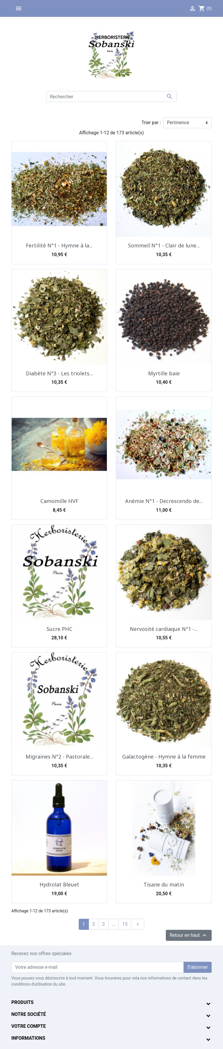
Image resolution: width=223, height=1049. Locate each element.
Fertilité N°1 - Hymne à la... (59, 245)
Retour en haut (189, 935)
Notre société (28, 1014)
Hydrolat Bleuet (59, 884)
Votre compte (28, 1026)
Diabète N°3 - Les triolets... (59, 373)
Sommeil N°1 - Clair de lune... (164, 245)
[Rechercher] (111, 96)
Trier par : (151, 122)
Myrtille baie (164, 373)
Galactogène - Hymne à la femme (164, 756)
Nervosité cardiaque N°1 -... (164, 628)
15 (124, 924)
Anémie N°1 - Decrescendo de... (164, 500)
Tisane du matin (163, 884)
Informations (28, 1038)
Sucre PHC (59, 628)
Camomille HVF (59, 500)
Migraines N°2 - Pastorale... (59, 756)
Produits (22, 1002)
